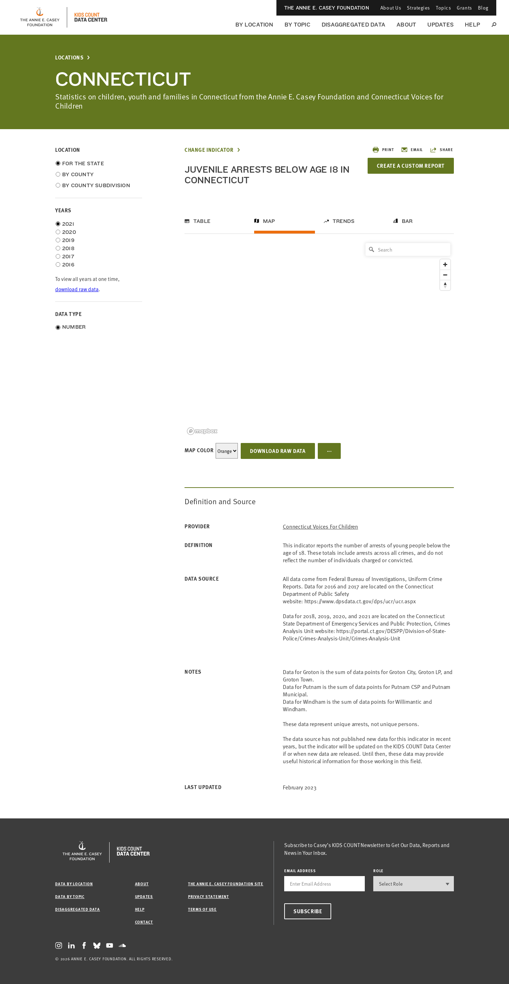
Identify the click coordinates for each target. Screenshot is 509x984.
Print (383, 149)
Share (441, 149)
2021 (68, 224)
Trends (344, 221)
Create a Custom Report (411, 165)
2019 (68, 240)
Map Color (199, 450)
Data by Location (74, 883)
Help (472, 24)
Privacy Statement (208, 896)
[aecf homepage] (40, 17)
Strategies (418, 7)
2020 (69, 232)
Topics (443, 7)
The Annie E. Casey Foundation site (225, 883)
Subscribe (307, 911)
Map (269, 221)
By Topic (297, 24)
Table (201, 221)
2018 (68, 248)
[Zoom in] (445, 264)
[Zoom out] (445, 275)
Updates (440, 24)
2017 (68, 256)
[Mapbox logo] (202, 431)
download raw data (77, 289)
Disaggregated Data (353, 24)
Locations (69, 57)
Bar (407, 221)
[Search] (407, 249)
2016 (68, 264)
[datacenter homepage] (91, 17)
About (406, 24)
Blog (483, 7)
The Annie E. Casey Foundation (326, 8)
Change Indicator (209, 150)
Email (412, 149)
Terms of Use (202, 909)
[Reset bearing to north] (445, 285)
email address (300, 870)
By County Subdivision (96, 185)
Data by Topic (69, 896)
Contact (144, 922)
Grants (464, 7)
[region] (319, 338)
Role (378, 870)
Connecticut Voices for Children (320, 526)
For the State (83, 163)
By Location (254, 24)
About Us (390, 7)
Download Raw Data (277, 451)
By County (78, 174)
